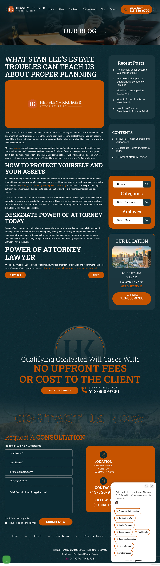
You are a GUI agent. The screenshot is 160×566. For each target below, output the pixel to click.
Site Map (78, 554)
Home (51, 9)
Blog (103, 9)
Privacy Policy (24, 518)
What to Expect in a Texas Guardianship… (131, 101)
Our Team (73, 9)
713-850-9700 (139, 9)
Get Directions (131, 286)
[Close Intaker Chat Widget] (152, 486)
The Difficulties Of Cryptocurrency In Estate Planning (15, 275)
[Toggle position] (146, 486)
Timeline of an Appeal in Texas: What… (130, 92)
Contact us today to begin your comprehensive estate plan (71, 268)
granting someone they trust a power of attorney (43, 185)
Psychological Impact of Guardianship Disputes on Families (131, 81)
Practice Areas (89, 9)
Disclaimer (10, 518)
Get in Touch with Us (60, 390)
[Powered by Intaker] (138, 561)
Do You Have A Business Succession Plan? (96, 275)
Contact (113, 9)
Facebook (96, 505)
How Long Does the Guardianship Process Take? (132, 110)
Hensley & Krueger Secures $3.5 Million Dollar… (132, 71)
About (61, 9)
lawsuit (17, 148)
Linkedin (103, 505)
